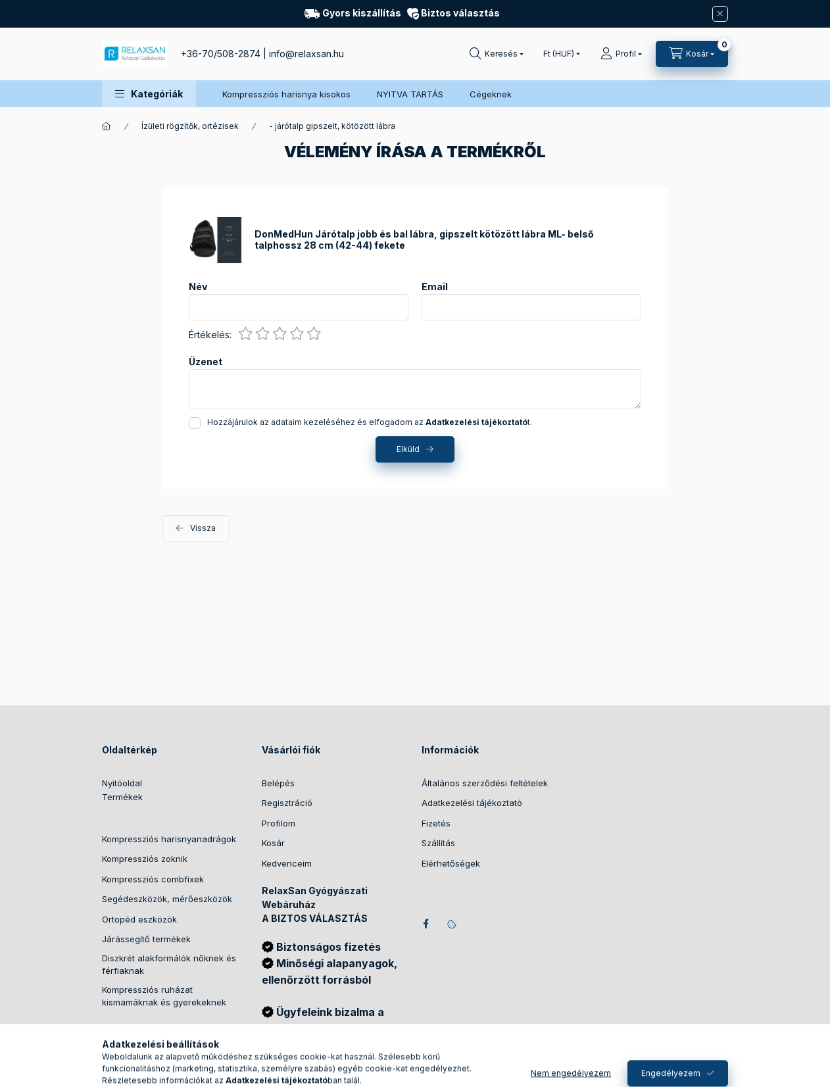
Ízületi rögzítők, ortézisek (190, 126)
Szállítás (438, 843)
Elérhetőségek (451, 863)
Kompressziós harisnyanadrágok (169, 839)
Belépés (278, 783)
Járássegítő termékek (146, 939)
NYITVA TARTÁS (410, 94)
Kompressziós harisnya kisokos (286, 94)
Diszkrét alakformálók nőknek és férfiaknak (169, 964)
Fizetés (436, 823)
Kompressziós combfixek (153, 879)
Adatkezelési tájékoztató (472, 802)
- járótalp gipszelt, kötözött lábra (332, 126)
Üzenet (205, 362)
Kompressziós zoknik (144, 858)
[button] (149, 93)
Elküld (408, 449)
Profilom (278, 823)
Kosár (273, 843)
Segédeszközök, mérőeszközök (167, 899)
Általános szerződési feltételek (485, 783)
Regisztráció (287, 802)
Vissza (203, 528)
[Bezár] (720, 14)
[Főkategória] (106, 126)
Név (198, 287)
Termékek (122, 797)
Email (435, 287)
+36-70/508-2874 (220, 53)
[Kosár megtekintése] (692, 54)
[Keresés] (496, 54)
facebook (425, 924)
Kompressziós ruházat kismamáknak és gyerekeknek (164, 996)
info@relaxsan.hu (306, 53)
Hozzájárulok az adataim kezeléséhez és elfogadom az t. (369, 422)
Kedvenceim (287, 863)
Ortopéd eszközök (139, 919)
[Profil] (621, 54)
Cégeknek (491, 94)
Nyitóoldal (122, 783)
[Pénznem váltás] (558, 54)
